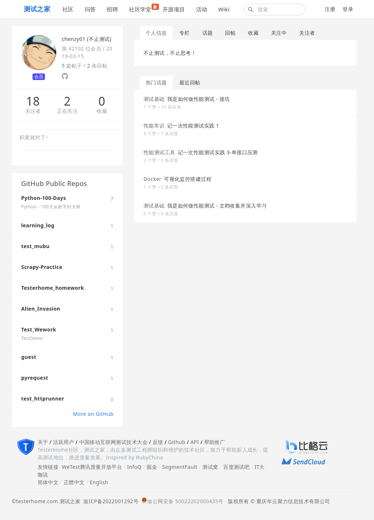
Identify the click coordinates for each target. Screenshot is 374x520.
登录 (348, 8)
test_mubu (35, 246)
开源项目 (174, 9)
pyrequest (34, 377)
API (194, 442)
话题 (207, 32)
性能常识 (154, 125)
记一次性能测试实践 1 (193, 125)
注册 (330, 8)
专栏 (184, 32)
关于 (43, 442)
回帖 (230, 32)
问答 (90, 9)
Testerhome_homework (52, 287)
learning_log (37, 225)
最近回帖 (190, 82)
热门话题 (156, 82)
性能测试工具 (159, 152)
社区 (68, 9)
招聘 (112, 9)
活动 (201, 9)
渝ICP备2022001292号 (109, 501)
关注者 (33, 111)
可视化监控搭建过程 (187, 178)
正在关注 (67, 111)
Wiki (223, 9)
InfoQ (134, 466)
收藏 (101, 111)
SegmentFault (179, 466)
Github (176, 442)
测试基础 (154, 98)
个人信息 (156, 32)
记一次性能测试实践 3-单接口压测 (218, 152)
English (98, 482)
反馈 (158, 442)
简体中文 (48, 482)
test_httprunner (42, 398)
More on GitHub (93, 413)
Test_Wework (38, 329)
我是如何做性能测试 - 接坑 (198, 98)
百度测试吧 (236, 466)
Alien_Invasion (40, 308)
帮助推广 (214, 442)
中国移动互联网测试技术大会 (113, 442)
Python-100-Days (43, 197)
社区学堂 (143, 8)
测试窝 (210, 466)
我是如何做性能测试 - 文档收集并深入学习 (217, 205)
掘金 (151, 466)
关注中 (279, 32)
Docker (152, 178)
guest (29, 356)
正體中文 (74, 482)
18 (32, 101)
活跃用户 (63, 442)
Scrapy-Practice (41, 266)
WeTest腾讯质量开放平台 (92, 466)
